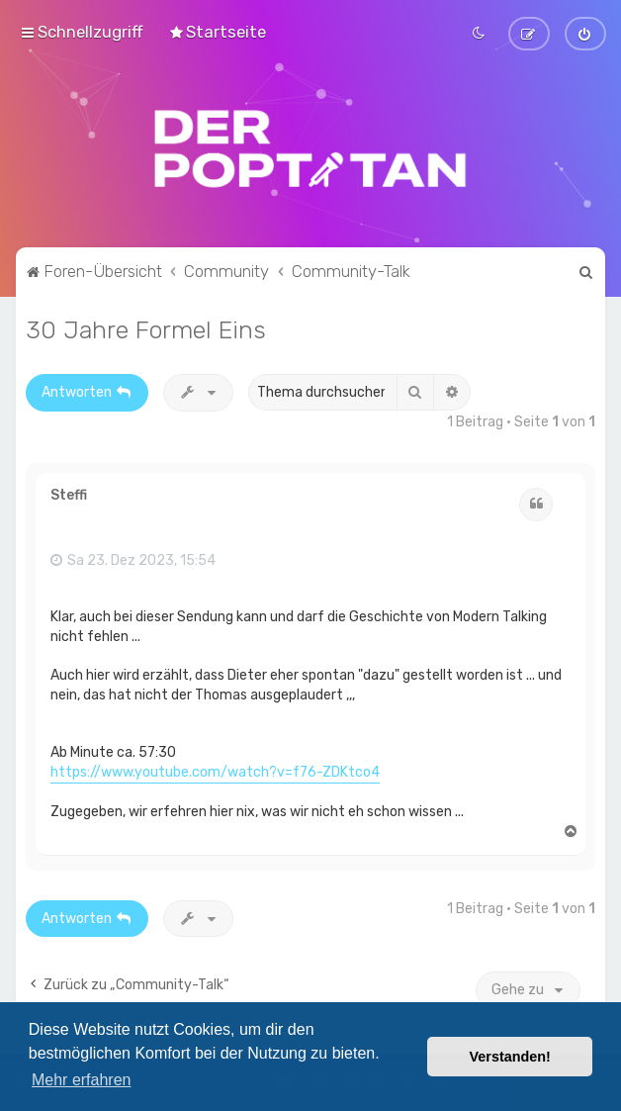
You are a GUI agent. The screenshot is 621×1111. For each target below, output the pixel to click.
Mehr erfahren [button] (82, 1079)
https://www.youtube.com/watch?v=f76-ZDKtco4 (215, 770)
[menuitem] (217, 31)
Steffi (68, 494)
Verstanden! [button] (510, 1057)
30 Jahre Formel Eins (146, 327)
